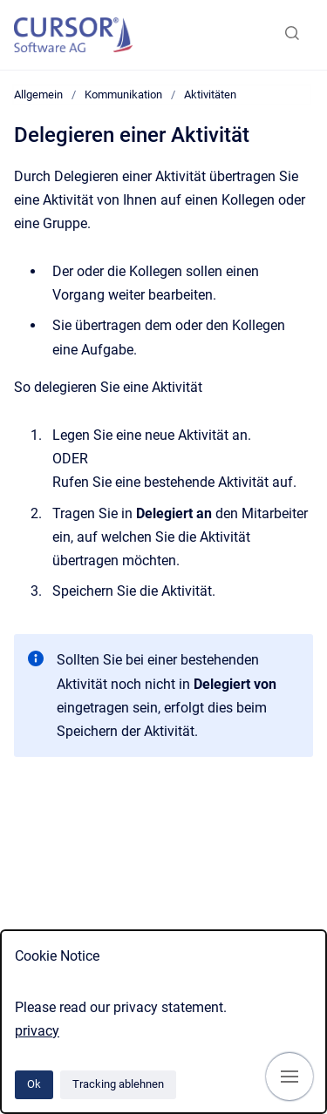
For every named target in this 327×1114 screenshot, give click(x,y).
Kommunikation (123, 94)
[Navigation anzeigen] (289, 1076)
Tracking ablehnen (118, 1083)
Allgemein (38, 94)
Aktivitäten (210, 94)
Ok (34, 1083)
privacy (37, 1031)
